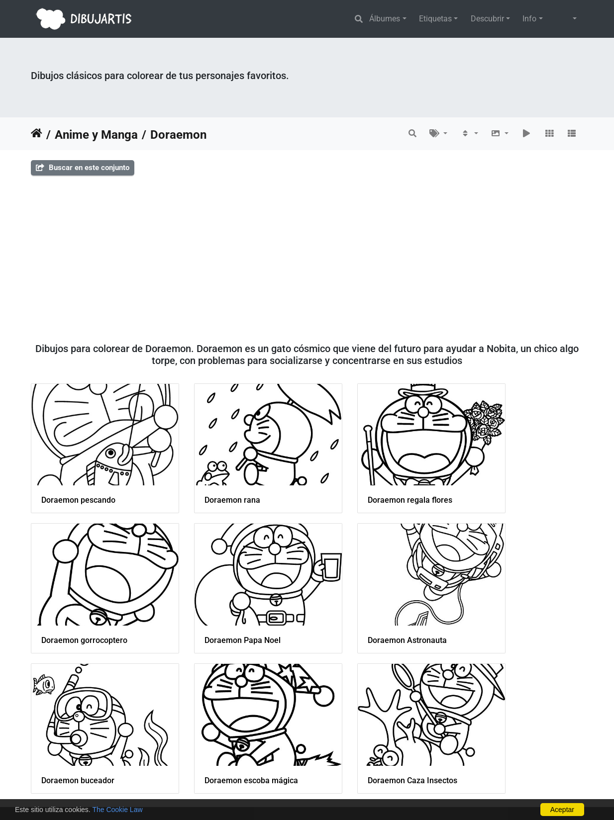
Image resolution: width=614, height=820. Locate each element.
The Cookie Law (117, 810)
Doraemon (178, 135)
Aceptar (562, 810)
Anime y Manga (96, 135)
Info (529, 18)
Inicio (36, 135)
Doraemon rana (211, 485)
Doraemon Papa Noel (79, 611)
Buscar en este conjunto (82, 167)
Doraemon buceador (361, 611)
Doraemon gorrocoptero (510, 485)
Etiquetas (435, 18)
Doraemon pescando (78, 485)
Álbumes (384, 18)
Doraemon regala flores (367, 485)
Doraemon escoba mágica (513, 611)
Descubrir (487, 18)
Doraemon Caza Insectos (86, 736)
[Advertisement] (307, 255)
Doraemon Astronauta (222, 611)
